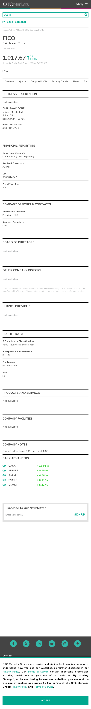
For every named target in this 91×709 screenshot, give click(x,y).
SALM (12, 475)
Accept (45, 700)
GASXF (13, 466)
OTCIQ (79, 4)
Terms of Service (38, 671)
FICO (25, 30)
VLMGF (13, 485)
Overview (9, 81)
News (76, 81)
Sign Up (79, 515)
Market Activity (9, 30)
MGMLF (13, 471)
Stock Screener (14, 22)
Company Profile (39, 81)
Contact (7, 655)
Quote (22, 81)
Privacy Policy (11, 671)
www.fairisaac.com (12, 124)
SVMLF (13, 480)
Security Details (60, 81)
